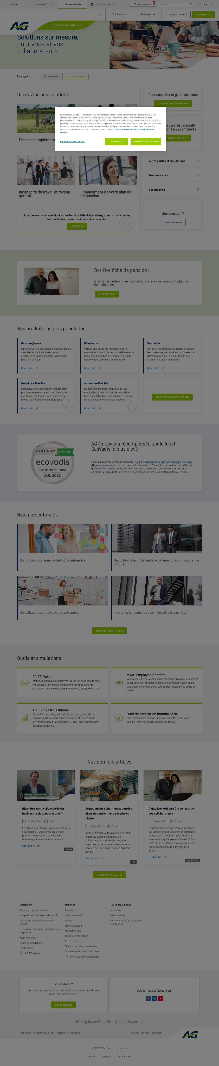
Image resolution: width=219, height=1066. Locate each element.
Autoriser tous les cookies (145, 142)
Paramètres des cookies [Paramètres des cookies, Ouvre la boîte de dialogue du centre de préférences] (72, 141)
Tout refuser (116, 142)
